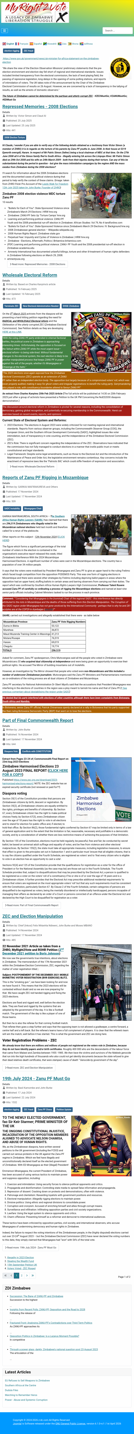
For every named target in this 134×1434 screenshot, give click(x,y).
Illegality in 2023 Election (20, 1257)
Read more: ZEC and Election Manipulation (29, 1067)
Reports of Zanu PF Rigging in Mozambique (45, 477)
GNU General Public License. (70, 1423)
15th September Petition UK (22, 1264)
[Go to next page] (27, 1275)
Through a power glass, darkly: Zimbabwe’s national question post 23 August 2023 (54, 1349)
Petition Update (64, 1109)
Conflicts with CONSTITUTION (36, 751)
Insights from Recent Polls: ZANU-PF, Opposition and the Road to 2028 (47, 1309)
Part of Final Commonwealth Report (37, 720)
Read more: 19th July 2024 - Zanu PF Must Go (30, 1247)
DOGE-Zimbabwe (71, 306)
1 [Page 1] (16, 1275)
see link (49, 609)
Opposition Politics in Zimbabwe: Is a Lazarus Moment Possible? (44, 1336)
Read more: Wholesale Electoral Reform (32, 466)
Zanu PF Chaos (45, 1109)
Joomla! (17, 1423)
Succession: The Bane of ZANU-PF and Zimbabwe (36, 1296)
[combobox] (118, 30)
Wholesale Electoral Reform (29, 275)
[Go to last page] (32, 1275)
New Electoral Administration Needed (40, 306)
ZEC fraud (28, 51)
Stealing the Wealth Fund (20, 1261)
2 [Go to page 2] (21, 1275)
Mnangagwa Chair (33, 508)
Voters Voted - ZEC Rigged (21, 1268)
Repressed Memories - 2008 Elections (40, 106)
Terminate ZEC (11, 306)
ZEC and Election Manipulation (32, 916)
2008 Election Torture (14, 137)
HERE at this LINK (11, 332)
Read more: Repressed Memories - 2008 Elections (37, 264)
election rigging (11, 51)
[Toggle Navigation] (4, 30)
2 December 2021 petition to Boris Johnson (33, 951)
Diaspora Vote (11, 751)
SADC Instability (12, 508)
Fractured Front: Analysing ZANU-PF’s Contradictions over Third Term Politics (51, 1322)
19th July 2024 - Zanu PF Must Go (36, 1078)
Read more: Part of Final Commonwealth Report (31, 905)
